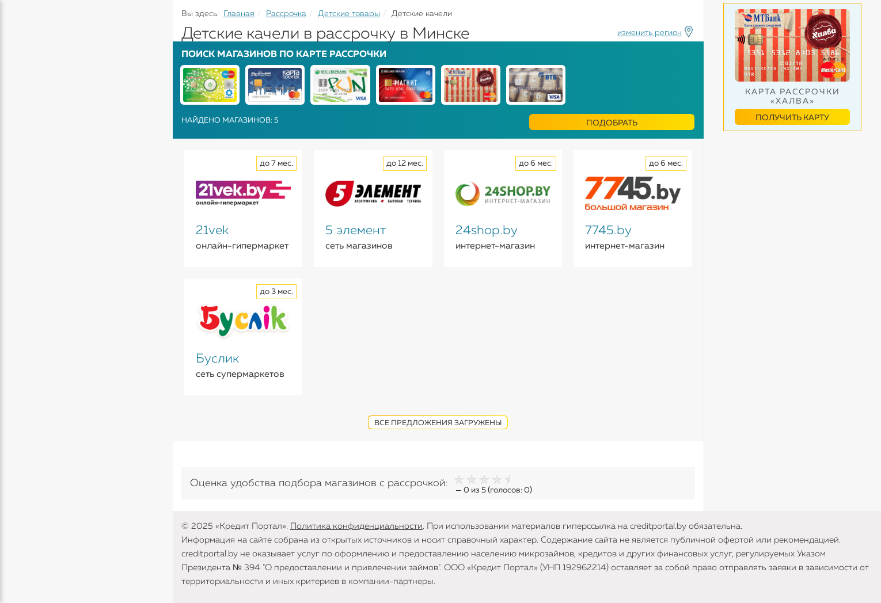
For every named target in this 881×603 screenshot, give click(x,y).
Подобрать (611, 123)
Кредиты (28, 86)
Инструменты (40, 217)
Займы (24, 172)
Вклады (26, 127)
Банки (23, 194)
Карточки (31, 150)
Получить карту (792, 118)
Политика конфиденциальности (356, 526)
